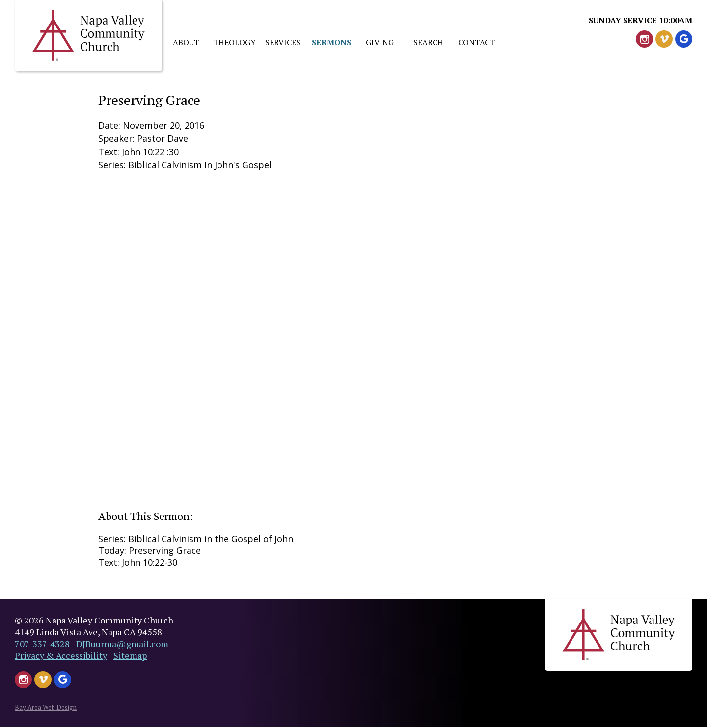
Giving (380, 42)
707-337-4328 (42, 643)
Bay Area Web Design (46, 707)
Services (282, 42)
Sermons (331, 42)
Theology (234, 42)
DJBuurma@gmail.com (122, 643)
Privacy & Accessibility (61, 655)
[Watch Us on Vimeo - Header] (664, 39)
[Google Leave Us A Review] (683, 39)
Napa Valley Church (88, 35)
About (186, 42)
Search (428, 42)
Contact (476, 42)
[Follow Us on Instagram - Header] (644, 39)
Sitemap (130, 655)
